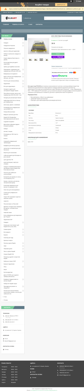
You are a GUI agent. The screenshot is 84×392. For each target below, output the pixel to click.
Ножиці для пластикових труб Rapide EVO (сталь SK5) (11, 225)
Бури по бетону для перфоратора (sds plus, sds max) (12, 77)
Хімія (5, 246)
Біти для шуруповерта (9, 86)
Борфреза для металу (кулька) (12, 145)
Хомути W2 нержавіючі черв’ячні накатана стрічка (12, 197)
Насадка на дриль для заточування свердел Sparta (11, 89)
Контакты (39, 24)
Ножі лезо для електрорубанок (12, 189)
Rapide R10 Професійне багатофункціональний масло (11, 118)
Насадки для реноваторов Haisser (12, 97)
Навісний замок (8, 212)
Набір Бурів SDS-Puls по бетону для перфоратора (12, 101)
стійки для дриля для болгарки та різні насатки (12, 156)
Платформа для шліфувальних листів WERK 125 (12, 108)
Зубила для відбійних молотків (12, 66)
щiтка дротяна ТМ (8, 159)
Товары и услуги (18, 24)
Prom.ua (50, 388)
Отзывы (6, 300)
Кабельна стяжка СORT (10, 261)
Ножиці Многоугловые (9, 111)
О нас (30, 24)
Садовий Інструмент (9, 121)
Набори (6, 128)
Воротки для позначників (10, 152)
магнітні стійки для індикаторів (11, 51)
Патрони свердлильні (9, 48)
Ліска (5, 266)
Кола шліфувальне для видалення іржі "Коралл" (13, 216)
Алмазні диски (7, 229)
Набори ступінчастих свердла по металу (12, 54)
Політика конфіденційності (50, 390)
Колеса (5, 138)
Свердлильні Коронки (9, 45)
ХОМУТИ (6, 201)
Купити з (58, 57)
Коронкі (6, 235)
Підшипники (7, 83)
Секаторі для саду (8, 237)
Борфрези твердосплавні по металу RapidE (11, 280)
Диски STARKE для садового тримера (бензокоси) (11, 275)
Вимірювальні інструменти (10, 73)
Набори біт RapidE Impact (10, 283)
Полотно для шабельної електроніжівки (10, 173)
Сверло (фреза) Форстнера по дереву (11, 58)
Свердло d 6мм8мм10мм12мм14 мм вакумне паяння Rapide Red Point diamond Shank (12, 168)
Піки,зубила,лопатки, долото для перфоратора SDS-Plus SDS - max (13, 94)
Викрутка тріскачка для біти (11, 114)
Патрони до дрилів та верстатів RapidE (12, 257)
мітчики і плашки (8, 131)
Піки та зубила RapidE (9, 251)
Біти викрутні (7, 232)
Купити (58, 53)
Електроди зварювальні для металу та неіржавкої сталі (11, 186)
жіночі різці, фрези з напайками (12, 104)
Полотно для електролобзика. (11, 80)
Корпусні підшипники (9, 264)
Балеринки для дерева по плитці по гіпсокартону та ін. (12, 177)
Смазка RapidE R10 (9, 254)
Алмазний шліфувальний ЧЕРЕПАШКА (10, 142)
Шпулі (5, 269)
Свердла (6, 42)
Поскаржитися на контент (37, 390)
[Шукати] (81, 18)
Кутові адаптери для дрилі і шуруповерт (11, 63)
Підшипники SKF (8, 219)
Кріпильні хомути (8, 240)
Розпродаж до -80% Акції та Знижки (11, 135)
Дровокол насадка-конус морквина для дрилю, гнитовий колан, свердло (13, 208)
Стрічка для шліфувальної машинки (10, 193)
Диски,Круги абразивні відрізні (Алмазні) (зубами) (11, 125)
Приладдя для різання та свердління (10, 287)
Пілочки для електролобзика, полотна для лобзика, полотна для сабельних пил (13, 292)
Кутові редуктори (8, 272)
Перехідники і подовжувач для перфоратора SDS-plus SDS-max (12, 70)
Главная (6, 24)
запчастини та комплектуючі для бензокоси (12, 149)
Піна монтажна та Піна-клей (11, 204)
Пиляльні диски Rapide (10, 243)
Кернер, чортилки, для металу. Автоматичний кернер (11, 182)
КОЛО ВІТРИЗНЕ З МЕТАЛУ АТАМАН (11, 163)
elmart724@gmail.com (10, 341)
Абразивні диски (8, 248)
